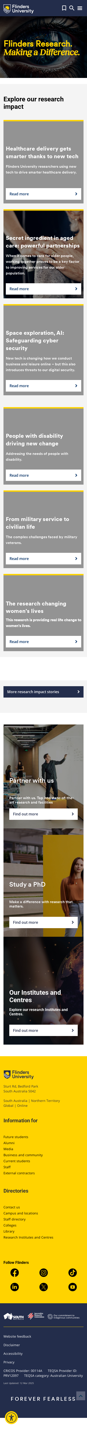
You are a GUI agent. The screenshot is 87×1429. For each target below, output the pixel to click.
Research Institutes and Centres (28, 1237)
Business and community (23, 1155)
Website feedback (17, 1336)
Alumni (9, 1143)
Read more (43, 194)
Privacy (8, 1362)
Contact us (11, 1207)
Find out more (43, 814)
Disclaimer (11, 1345)
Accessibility (13, 1353)
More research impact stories (43, 692)
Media (8, 1149)
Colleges (9, 1225)
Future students (15, 1137)
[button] (64, 8)
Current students (16, 1161)
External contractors (19, 1173)
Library (8, 1231)
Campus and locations (20, 1213)
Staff (7, 1167)
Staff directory (14, 1219)
